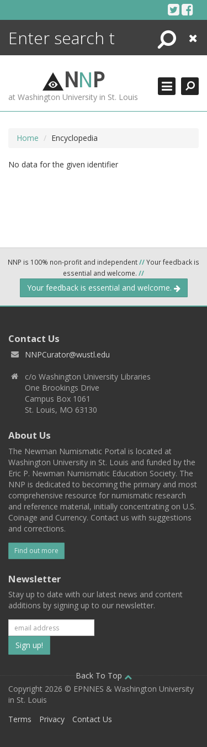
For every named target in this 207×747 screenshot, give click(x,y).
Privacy (52, 719)
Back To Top (104, 675)
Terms (19, 719)
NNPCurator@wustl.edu (67, 354)
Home (28, 138)
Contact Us (92, 719)
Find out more (36, 550)
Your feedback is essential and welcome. (104, 287)
